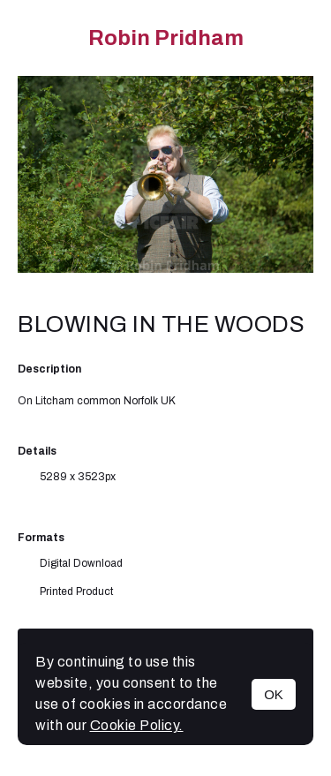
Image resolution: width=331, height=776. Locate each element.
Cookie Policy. (137, 725)
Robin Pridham (166, 37)
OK (273, 694)
